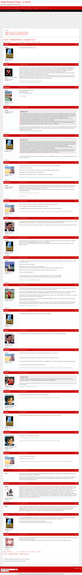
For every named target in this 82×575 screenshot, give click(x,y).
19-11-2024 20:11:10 (22, 503)
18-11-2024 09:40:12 (22, 218)
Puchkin (6, 285)
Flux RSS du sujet (77, 568)
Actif (14, 10)
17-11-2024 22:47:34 (22, 135)
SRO (46, 7)
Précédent (9, 42)
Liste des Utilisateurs (9, 7)
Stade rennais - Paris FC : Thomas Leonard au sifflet (17, 32)
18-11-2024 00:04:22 (22, 162)
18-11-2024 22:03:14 (22, 412)
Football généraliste (16, 40)
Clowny (6, 218)
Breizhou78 (7, 182)
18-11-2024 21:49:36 (22, 391)
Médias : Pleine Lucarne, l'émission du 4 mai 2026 (16, 34)
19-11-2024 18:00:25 (22, 483)
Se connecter (35, 7)
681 (35, 42)
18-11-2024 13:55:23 (22, 310)
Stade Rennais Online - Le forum (16, 2)
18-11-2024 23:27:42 (22, 432)
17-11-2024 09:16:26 (22, 44)
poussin (6, 534)
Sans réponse (17, 10)
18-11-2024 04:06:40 (22, 182)
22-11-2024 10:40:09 (22, 514)
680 (32, 42)
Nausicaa (6, 162)
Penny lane (7, 391)
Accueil (2, 7)
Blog (51, 7)
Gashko (6, 372)
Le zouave (7, 107)
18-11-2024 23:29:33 (22, 453)
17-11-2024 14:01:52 (22, 107)
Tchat (41, 7)
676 (20, 42)
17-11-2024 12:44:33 (22, 87)
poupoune (7, 87)
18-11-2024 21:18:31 (22, 372)
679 (29, 42)
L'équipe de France (29, 40)
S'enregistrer (29, 7)
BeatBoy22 (7, 257)
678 (26, 42)
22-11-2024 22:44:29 (22, 534)
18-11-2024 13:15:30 (22, 257)
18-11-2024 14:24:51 (22, 349)
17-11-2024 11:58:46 (22, 64)
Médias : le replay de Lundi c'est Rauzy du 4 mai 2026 (17, 33)
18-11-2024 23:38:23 (22, 470)
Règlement (17, 7)
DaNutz (6, 64)
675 (17, 42)
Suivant (39, 42)
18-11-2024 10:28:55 (22, 237)
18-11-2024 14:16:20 (22, 330)
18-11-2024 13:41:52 (22, 284)
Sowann (6, 44)
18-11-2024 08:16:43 (22, 200)
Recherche (23, 7)
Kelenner (6, 483)
